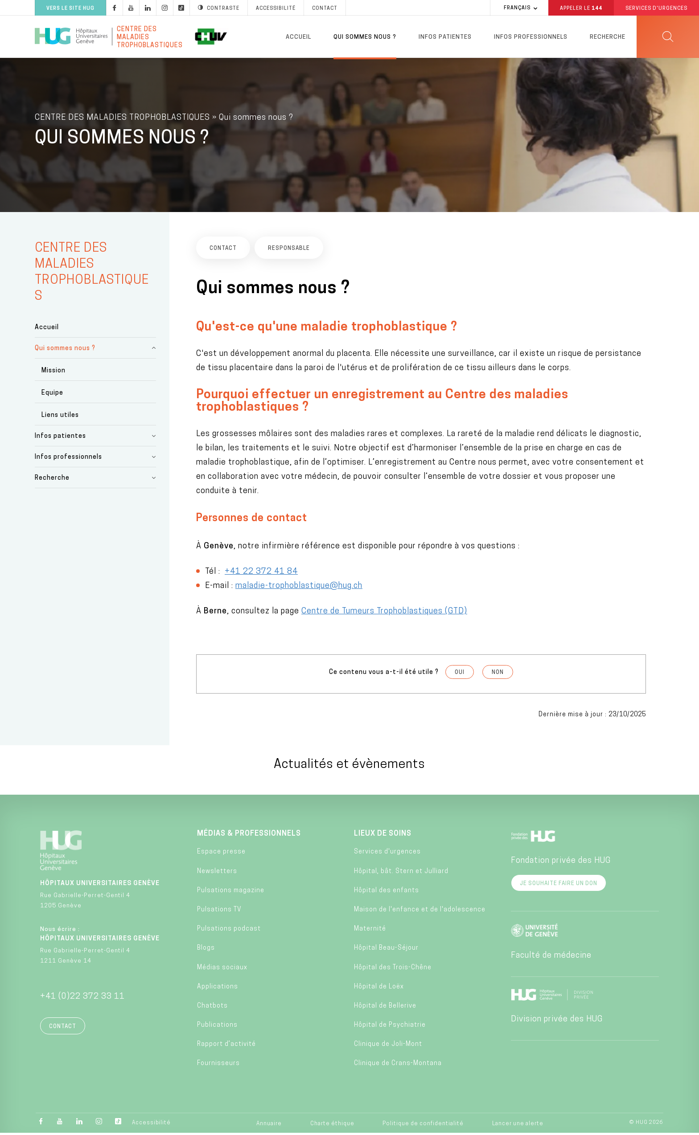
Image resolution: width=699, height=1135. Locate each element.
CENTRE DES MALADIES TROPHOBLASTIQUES (122, 119)
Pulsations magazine (230, 892)
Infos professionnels (530, 37)
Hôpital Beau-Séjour (386, 950)
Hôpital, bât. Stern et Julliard (401, 873)
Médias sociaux (222, 969)
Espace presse (221, 853)
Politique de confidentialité (423, 1125)
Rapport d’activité (226, 1046)
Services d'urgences (387, 853)
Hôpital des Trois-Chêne (393, 969)
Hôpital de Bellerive (385, 1007)
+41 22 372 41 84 (261, 573)
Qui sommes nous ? (364, 37)
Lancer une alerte (517, 1125)
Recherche (607, 37)
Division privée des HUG (557, 1021)
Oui (460, 674)
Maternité (370, 930)
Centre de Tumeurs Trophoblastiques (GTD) (384, 613)
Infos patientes (445, 37)
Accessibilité (151, 1124)
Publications (217, 1027)
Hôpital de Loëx (379, 988)
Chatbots (212, 1007)
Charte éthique (332, 1125)
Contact (62, 1028)
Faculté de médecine (551, 957)
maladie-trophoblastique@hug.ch (298, 588)
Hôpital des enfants (386, 892)
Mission (53, 372)
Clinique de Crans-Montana (398, 1065)
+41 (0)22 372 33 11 (82, 998)
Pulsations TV (219, 911)
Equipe (52, 395)
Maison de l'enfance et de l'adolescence (419, 911)
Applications (217, 988)
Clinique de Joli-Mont (388, 1046)
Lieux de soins (382, 835)
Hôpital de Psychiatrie (390, 1027)
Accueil (298, 37)
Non (498, 674)
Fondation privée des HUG (561, 862)
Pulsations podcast (229, 930)
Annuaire (269, 1125)
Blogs (206, 950)
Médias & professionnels (249, 835)
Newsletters (217, 873)
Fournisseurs (218, 1065)
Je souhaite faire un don (558, 885)
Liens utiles (60, 417)
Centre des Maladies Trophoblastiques (150, 36)
